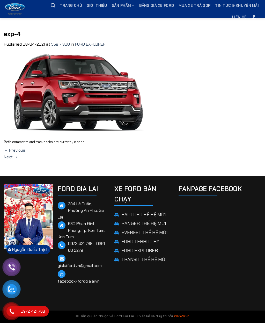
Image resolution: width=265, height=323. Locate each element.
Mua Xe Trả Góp (194, 5)
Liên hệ (239, 17)
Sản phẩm (123, 5)
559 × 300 (60, 44)
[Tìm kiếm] (53, 5)
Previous (14, 150)
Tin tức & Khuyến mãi (237, 5)
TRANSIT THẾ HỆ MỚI (144, 259)
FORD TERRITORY (140, 241)
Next (11, 157)
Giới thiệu (97, 5)
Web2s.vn (181, 316)
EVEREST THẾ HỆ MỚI (144, 232)
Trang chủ (71, 5)
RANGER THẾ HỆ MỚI (143, 223)
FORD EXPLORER (90, 44)
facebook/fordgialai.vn (79, 281)
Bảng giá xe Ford (156, 5)
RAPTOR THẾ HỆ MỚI (143, 215)
